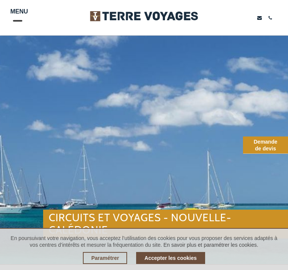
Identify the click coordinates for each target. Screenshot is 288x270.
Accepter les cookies (170, 258)
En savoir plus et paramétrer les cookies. (211, 245)
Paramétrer (105, 258)
